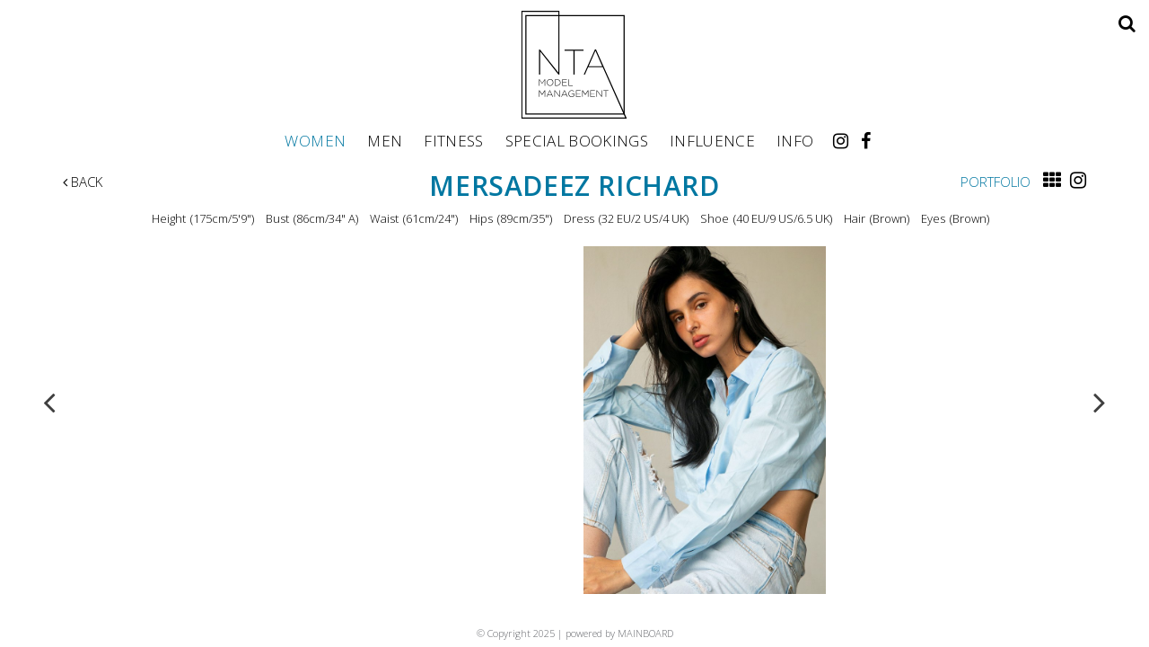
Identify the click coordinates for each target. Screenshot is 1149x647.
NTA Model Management (574, 65)
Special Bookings (576, 140)
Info (794, 140)
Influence (712, 140)
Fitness (453, 140)
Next (1099, 402)
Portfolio (995, 182)
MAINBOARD (645, 633)
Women (315, 140)
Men (384, 140)
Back (82, 182)
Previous (49, 402)
